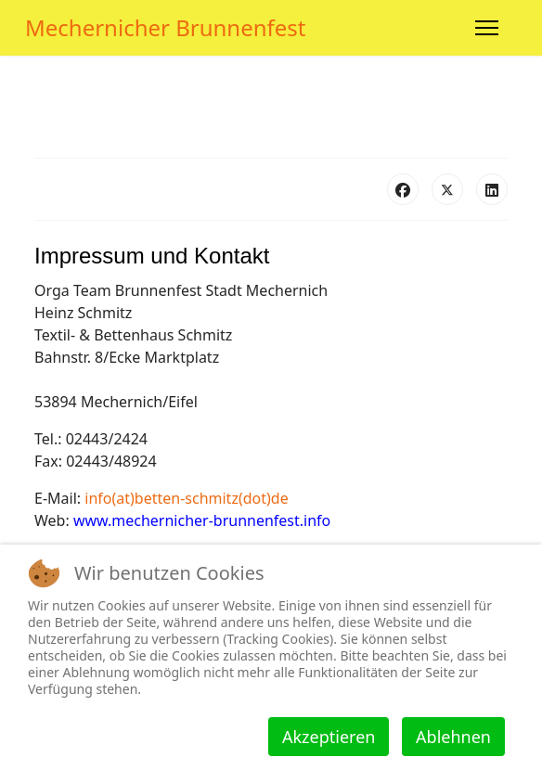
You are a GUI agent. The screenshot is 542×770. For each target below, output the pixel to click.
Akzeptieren (328, 736)
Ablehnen (453, 736)
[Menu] (486, 28)
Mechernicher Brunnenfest (165, 28)
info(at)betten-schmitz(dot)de (186, 498)
